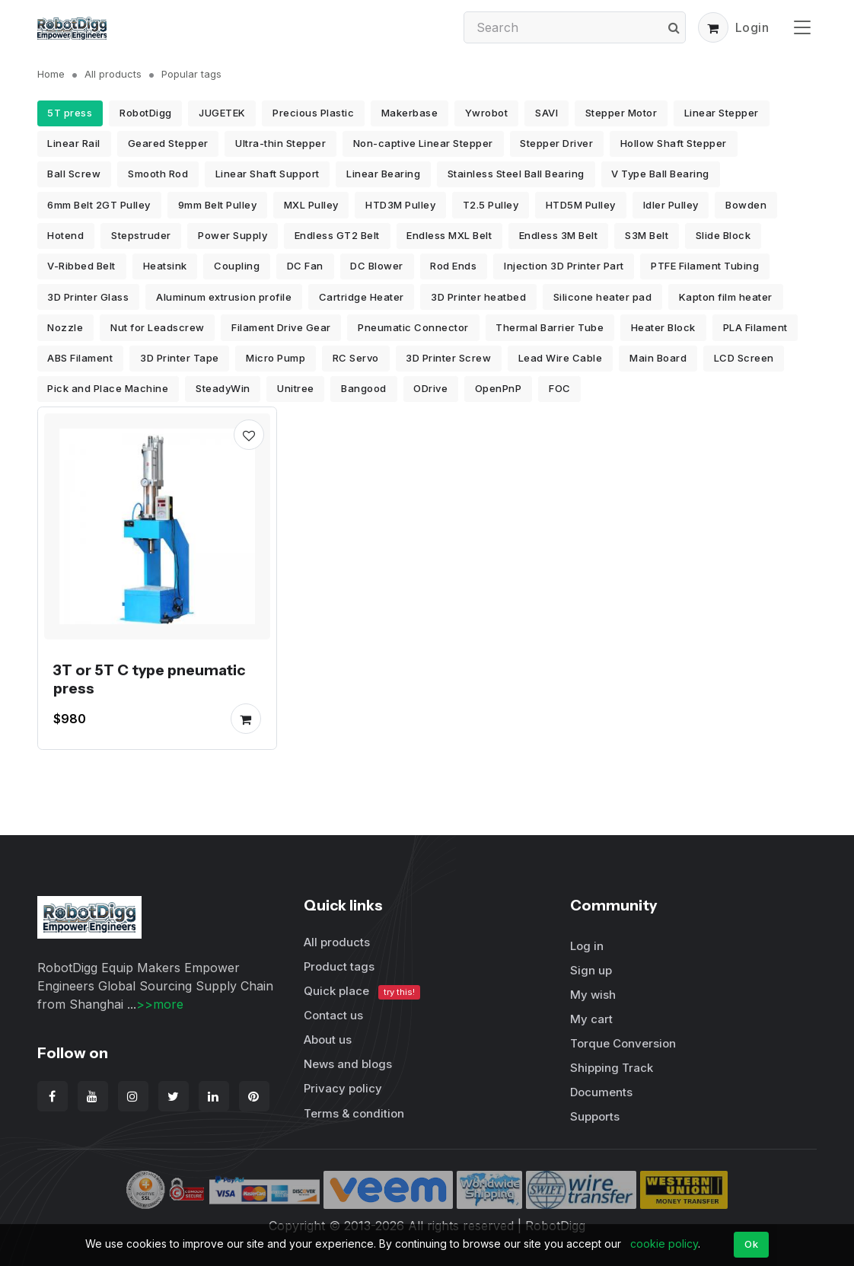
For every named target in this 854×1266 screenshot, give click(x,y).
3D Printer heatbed (478, 297)
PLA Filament (755, 327)
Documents (601, 1092)
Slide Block (723, 235)
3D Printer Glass (88, 297)
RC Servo (356, 358)
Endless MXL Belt (449, 235)
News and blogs (348, 1064)
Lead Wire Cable (560, 358)
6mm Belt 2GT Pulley (99, 205)
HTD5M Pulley (581, 205)
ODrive (430, 388)
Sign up (591, 970)
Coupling (237, 266)
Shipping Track (611, 1067)
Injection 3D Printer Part (564, 266)
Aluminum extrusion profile (224, 297)
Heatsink (165, 266)
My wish (593, 994)
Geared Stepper (168, 143)
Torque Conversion (623, 1043)
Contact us (333, 1015)
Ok (751, 1244)
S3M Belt (646, 235)
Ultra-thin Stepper (280, 143)
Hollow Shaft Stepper (673, 143)
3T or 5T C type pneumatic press (149, 679)
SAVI (546, 113)
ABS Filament (80, 358)
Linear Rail (73, 143)
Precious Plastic (313, 113)
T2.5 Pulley (491, 205)
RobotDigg (145, 113)
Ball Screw (73, 173)
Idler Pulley (671, 205)
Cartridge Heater (361, 297)
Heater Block (663, 327)
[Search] (575, 27)
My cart (591, 1019)
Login (752, 27)
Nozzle (65, 327)
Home (51, 74)
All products (113, 74)
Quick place (362, 992)
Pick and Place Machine (107, 388)
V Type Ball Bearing (660, 173)
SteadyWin (223, 388)
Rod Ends (453, 266)
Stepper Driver (556, 143)
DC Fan (305, 266)
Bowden (745, 205)
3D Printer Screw (448, 358)
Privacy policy (343, 1088)
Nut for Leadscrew (157, 327)
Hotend (65, 235)
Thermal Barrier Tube (550, 327)
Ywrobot (486, 113)
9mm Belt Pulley (217, 205)
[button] (713, 27)
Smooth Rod (158, 173)
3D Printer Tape (179, 358)
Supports (595, 1116)
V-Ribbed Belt (81, 266)
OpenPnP (498, 388)
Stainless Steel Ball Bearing (516, 173)
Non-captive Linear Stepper (423, 143)
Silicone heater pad (602, 297)
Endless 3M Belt (558, 235)
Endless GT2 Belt (337, 235)
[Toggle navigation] (802, 27)
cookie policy (664, 1243)
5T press (69, 113)
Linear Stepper (721, 113)
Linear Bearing (383, 173)
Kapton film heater (726, 297)
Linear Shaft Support (267, 173)
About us (328, 1039)
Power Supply (232, 235)
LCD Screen (744, 358)
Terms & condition (354, 1113)
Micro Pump (275, 358)
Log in (587, 946)
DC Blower (376, 266)
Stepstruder (141, 235)
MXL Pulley (311, 205)
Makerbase (409, 113)
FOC (560, 388)
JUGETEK (222, 113)
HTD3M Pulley (400, 205)
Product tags (339, 966)
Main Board (658, 358)
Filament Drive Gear (281, 327)
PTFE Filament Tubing (705, 266)
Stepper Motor (621, 113)
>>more (159, 1004)
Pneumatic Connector (413, 327)
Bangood (364, 388)
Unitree (295, 388)
